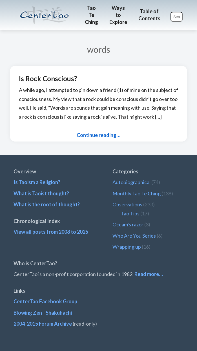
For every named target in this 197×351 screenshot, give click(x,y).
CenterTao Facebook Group (45, 301)
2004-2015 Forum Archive (43, 324)
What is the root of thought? (47, 204)
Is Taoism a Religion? (37, 182)
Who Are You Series (134, 236)
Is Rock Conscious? (48, 78)
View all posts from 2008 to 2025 (51, 232)
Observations (127, 204)
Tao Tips (130, 213)
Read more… (148, 274)
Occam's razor (127, 224)
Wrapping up (126, 247)
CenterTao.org (44, 10)
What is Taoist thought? (41, 193)
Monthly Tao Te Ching (136, 193)
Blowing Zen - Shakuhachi (43, 313)
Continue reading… (98, 135)
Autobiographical (131, 182)
